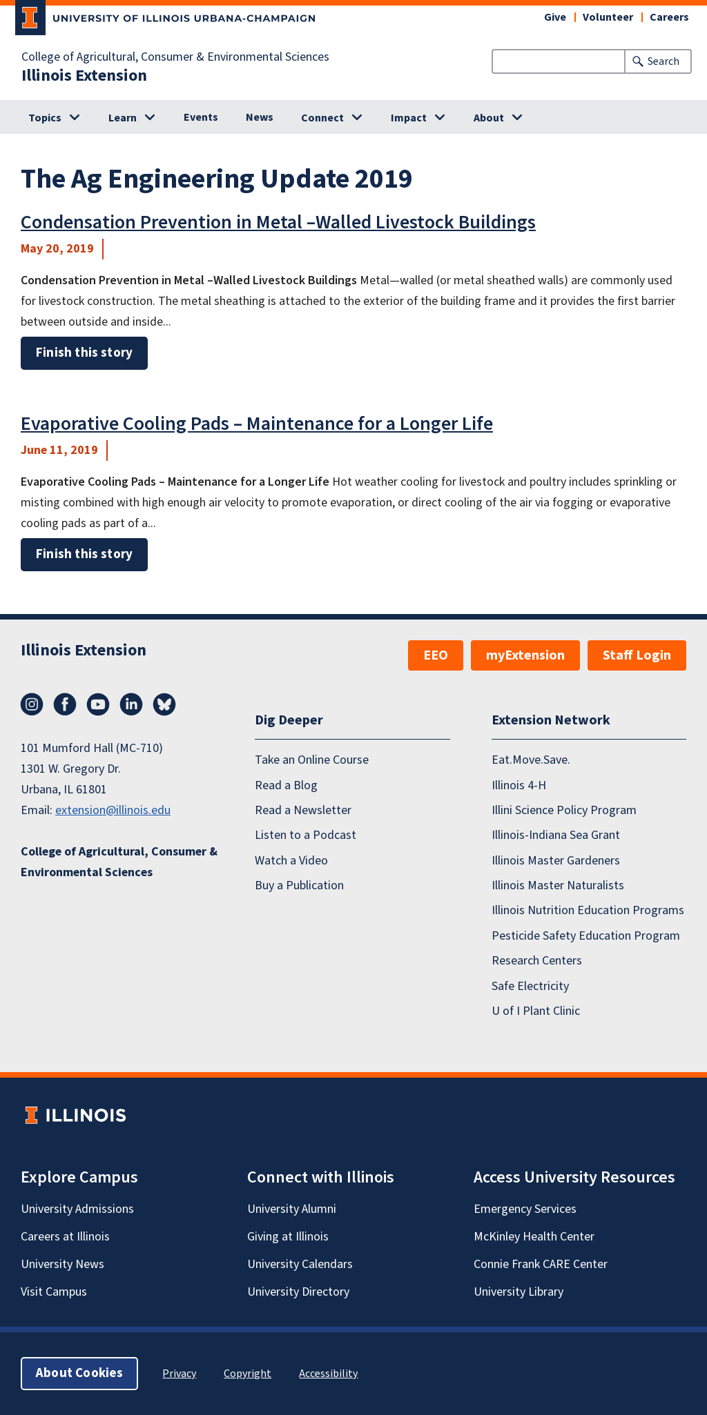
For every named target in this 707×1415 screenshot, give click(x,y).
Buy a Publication (299, 885)
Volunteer (608, 17)
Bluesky (164, 704)
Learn (122, 118)
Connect (322, 118)
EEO (435, 655)
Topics (44, 118)
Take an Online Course (312, 760)
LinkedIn (131, 704)
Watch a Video (291, 860)
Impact (409, 118)
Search (663, 61)
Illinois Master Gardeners (556, 860)
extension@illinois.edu (113, 810)
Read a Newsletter (303, 810)
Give (555, 17)
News (259, 117)
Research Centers (537, 960)
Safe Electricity (530, 986)
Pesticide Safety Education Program (586, 935)
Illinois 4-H (519, 785)
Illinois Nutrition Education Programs (588, 910)
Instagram (32, 704)
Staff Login (637, 655)
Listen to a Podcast (305, 835)
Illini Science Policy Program (564, 810)
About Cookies (79, 1373)
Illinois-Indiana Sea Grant (556, 835)
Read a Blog (286, 785)
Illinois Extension (84, 76)
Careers (669, 17)
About (489, 118)
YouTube (98, 704)
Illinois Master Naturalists (558, 885)
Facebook (65, 704)
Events (201, 117)
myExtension (525, 655)
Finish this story (84, 353)
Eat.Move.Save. (531, 760)
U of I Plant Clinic (536, 1011)
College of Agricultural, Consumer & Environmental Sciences (175, 57)
